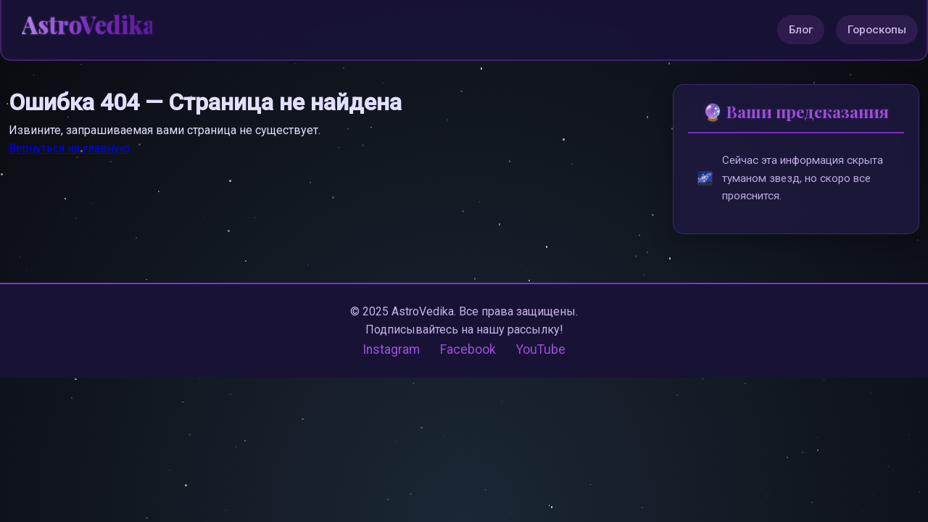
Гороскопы (877, 29)
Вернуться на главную (69, 148)
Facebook (468, 350)
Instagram (391, 350)
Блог (801, 29)
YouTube (541, 350)
